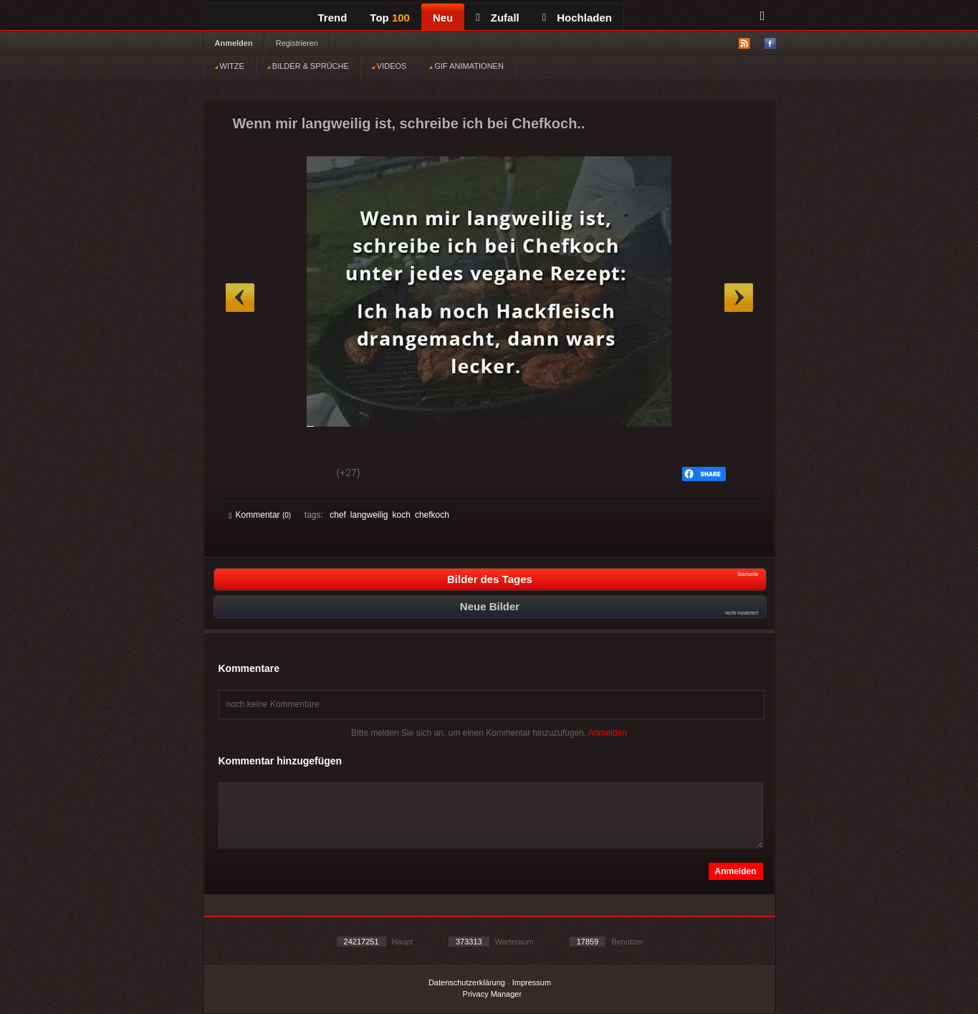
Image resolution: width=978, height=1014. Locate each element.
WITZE (229, 66)
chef (338, 515)
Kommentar (260, 515)
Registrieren (297, 43)
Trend (332, 17)
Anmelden (234, 43)
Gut (245, 474)
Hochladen (577, 17)
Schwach (299, 474)
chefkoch (432, 515)
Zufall (497, 17)
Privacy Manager (492, 994)
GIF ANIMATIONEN (466, 66)
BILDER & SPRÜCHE (308, 66)
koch (402, 515)
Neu (443, 17)
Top (390, 17)
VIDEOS (389, 66)
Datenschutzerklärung (466, 982)
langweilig (369, 515)
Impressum (531, 982)
